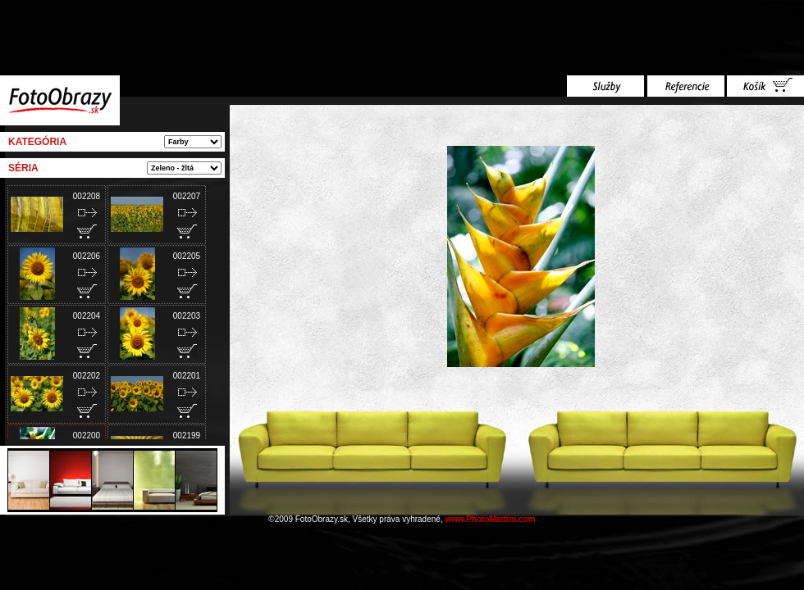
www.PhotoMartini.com (490, 519)
